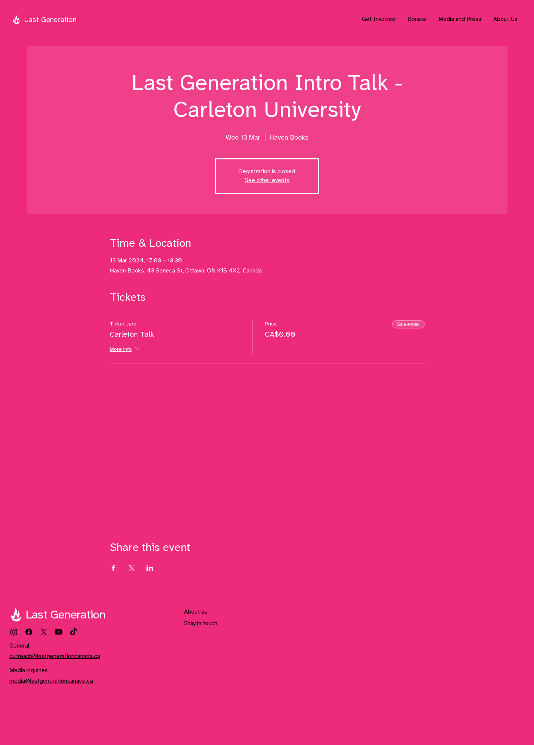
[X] (43, 631)
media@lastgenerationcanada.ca (51, 681)
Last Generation (50, 20)
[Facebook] (28, 631)
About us (195, 612)
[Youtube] (58, 631)
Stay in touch (200, 623)
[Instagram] (13, 631)
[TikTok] (73, 631)
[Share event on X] (131, 568)
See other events (267, 180)
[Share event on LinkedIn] (149, 568)
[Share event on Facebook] (113, 568)
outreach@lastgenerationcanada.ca (54, 656)
